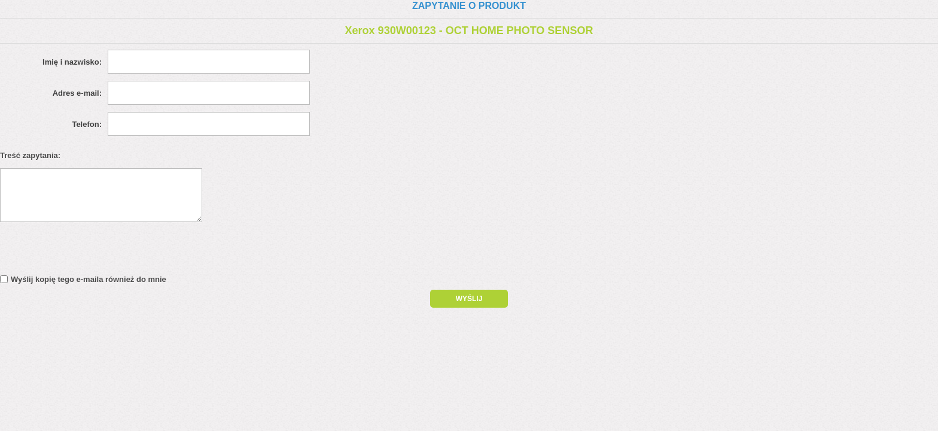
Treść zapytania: (30, 155)
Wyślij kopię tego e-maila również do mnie (88, 279)
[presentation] (103, 251)
